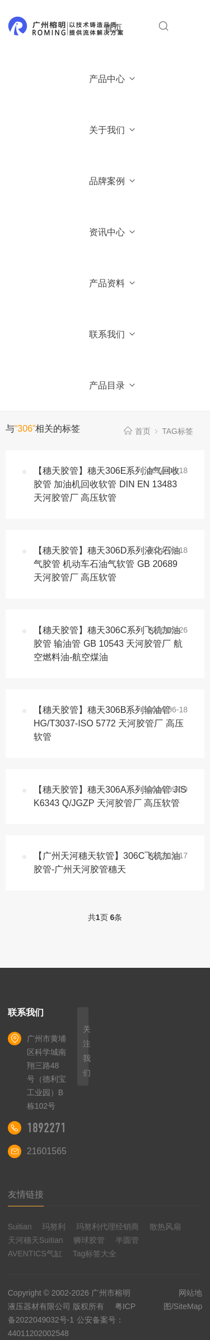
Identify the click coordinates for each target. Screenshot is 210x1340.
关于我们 (113, 130)
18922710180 (57, 1128)
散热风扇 (165, 1226)
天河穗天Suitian (35, 1240)
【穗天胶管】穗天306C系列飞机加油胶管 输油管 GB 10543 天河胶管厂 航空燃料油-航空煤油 (108, 643)
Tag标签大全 (95, 1253)
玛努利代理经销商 (107, 1226)
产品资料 (113, 283)
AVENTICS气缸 (35, 1253)
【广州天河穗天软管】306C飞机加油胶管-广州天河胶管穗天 (107, 862)
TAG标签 (177, 431)
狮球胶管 (89, 1240)
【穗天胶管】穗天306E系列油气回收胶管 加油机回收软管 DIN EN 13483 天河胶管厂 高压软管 (107, 484)
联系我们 (113, 334)
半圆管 (127, 1240)
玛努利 (54, 1226)
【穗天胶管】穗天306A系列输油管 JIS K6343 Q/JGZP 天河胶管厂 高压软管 (110, 796)
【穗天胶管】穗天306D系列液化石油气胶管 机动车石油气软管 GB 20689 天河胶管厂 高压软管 (107, 564)
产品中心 (113, 79)
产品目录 (113, 385)
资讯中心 (113, 232)
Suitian (20, 1226)
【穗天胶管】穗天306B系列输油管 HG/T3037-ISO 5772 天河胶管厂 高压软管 (109, 723)
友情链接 (26, 1194)
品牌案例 (113, 181)
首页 (113, 28)
